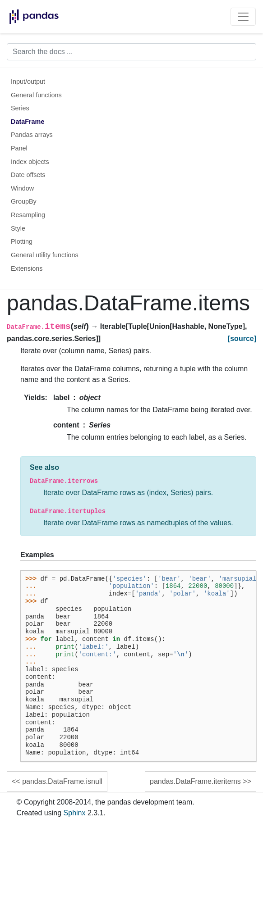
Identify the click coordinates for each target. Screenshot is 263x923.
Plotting (21, 241)
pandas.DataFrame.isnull (62, 781)
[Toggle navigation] (243, 17)
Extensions (26, 268)
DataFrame (27, 121)
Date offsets (28, 174)
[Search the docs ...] (131, 51)
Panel (19, 148)
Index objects (30, 161)
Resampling (28, 214)
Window (22, 188)
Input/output (28, 81)
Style (18, 228)
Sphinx (75, 813)
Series (20, 108)
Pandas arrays (32, 134)
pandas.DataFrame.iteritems (195, 781)
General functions (36, 95)
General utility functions (44, 255)
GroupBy (24, 201)
